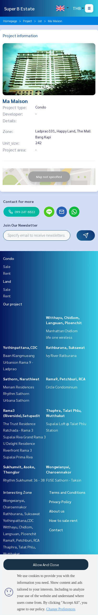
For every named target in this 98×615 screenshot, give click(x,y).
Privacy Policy (60, 501)
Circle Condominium (61, 387)
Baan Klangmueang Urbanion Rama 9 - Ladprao (18, 362)
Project (27, 21)
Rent (7, 273)
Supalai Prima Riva (18, 456)
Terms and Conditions (67, 492)
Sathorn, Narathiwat (21, 378)
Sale (6, 266)
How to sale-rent (63, 520)
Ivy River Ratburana (61, 355)
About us (57, 511)
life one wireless (59, 337)
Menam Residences (18, 387)
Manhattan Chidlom (62, 330)
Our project (12, 304)
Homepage (10, 21)
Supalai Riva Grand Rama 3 (24, 436)
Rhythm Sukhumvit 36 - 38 (24, 480)
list (40, 21)
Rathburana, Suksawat (65, 347)
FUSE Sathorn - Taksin (63, 480)
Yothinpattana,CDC (20, 347)
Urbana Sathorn (16, 400)
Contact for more (18, 201)
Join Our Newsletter (20, 225)
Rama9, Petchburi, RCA (65, 378)
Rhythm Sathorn (16, 393)
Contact (56, 529)
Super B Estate (19, 8)
